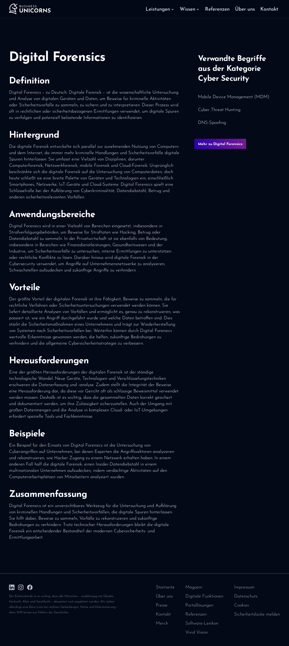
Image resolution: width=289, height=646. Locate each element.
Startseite (165, 587)
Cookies (241, 605)
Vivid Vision (196, 632)
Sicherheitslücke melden (257, 614)
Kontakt (163, 614)
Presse (162, 605)
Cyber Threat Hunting (219, 110)
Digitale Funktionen (204, 596)
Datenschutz (246, 596)
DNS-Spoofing (212, 122)
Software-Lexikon (201, 623)
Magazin (193, 587)
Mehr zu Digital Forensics (220, 144)
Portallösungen (199, 605)
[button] (160, 9)
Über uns (164, 596)
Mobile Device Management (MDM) (233, 97)
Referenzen (196, 614)
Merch (162, 623)
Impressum (244, 587)
